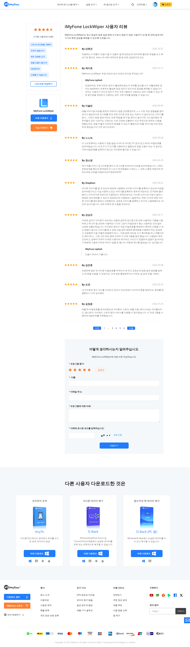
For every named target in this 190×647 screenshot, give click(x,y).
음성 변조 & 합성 (85, 605)
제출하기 (114, 445)
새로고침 (117, 434)
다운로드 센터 (13, 597)
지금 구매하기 (43, 127)
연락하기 (117, 594)
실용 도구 (90, 4)
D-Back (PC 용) (146, 531)
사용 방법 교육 (120, 610)
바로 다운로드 (43, 118)
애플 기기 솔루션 (85, 610)
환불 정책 (44, 610)
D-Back (93, 531)
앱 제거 (116, 615)
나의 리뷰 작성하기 (44, 83)
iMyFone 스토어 (15, 605)
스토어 (166, 4)
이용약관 (44, 600)
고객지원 (141, 4)
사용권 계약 (45, 605)
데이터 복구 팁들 (85, 600)
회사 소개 (44, 594)
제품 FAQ (117, 605)
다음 (131, 328)
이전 (97, 328)
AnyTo (39, 531)
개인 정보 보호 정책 (49, 615)
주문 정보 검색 (120, 600)
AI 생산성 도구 (110, 4)
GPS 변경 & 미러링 (86, 594)
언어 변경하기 (14, 614)
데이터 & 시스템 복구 (67, 4)
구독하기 (180, 611)
